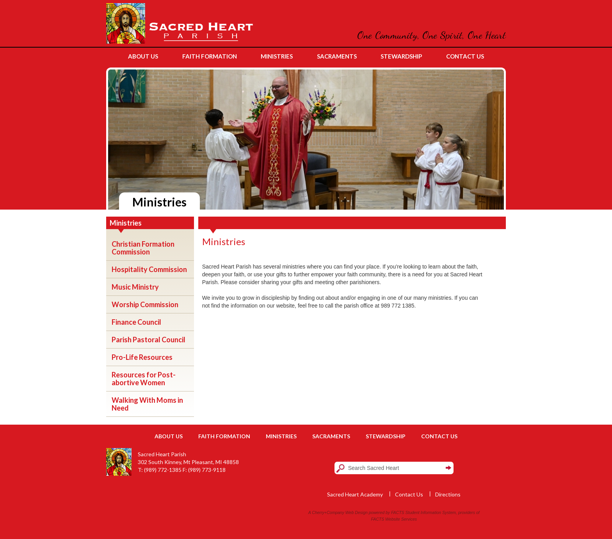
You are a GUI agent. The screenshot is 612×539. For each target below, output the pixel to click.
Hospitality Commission (149, 269)
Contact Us (439, 436)
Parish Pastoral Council (148, 339)
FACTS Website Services (394, 519)
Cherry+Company (328, 512)
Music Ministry (135, 287)
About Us (169, 436)
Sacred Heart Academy (355, 494)
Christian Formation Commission (143, 248)
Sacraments (331, 436)
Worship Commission (145, 304)
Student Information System (431, 512)
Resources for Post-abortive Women (144, 378)
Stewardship (386, 436)
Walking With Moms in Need (147, 404)
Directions (448, 494)
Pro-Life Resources (142, 357)
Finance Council (136, 322)
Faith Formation (224, 436)
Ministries (281, 436)
